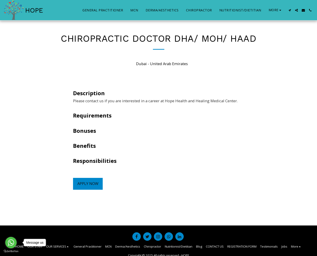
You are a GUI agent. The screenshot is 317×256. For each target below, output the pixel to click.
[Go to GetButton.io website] (11, 251)
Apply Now (87, 183)
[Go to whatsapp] (11, 242)
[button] (289, 10)
